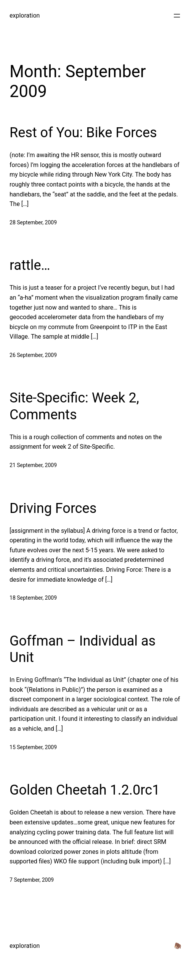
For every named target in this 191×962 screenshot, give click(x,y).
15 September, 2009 (33, 747)
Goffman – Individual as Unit (83, 649)
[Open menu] (176, 15)
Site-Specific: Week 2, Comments (74, 406)
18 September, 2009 (33, 598)
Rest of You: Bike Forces (83, 133)
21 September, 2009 (33, 465)
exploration (25, 15)
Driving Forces (53, 508)
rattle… (30, 265)
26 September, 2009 (33, 355)
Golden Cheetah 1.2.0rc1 (85, 790)
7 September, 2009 (32, 880)
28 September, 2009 (33, 222)
